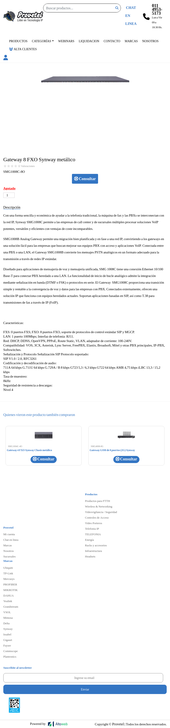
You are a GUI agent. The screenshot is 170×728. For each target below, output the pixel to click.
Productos (18, 41)
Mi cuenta (9, 534)
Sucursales (9, 556)
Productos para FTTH (97, 501)
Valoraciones (28, 166)
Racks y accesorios (96, 545)
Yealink (7, 601)
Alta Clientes (23, 49)
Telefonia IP (92, 528)
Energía (89, 539)
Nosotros (150, 41)
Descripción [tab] (11, 207)
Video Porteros (93, 523)
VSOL (7, 612)
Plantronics (9, 656)
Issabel (7, 634)
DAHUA (8, 595)
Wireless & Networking (98, 506)
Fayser (7, 645)
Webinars (66, 41)
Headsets (90, 556)
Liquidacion (89, 41)
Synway (8, 629)
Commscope (10, 651)
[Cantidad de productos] (9, 195)
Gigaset (7, 640)
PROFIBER (10, 584)
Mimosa (8, 617)
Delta (6, 623)
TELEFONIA (93, 534)
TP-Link (8, 573)
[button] (5, 58)
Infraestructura (93, 551)
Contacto (112, 41)
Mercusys (9, 579)
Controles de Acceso (97, 517)
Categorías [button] (41, 41)
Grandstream (10, 606)
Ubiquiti (8, 567)
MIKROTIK (10, 590)
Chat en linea (10, 539)
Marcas (131, 41)
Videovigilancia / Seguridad (101, 512)
